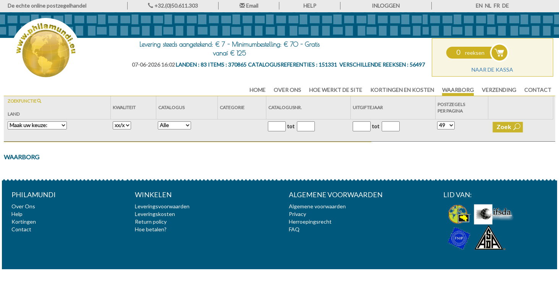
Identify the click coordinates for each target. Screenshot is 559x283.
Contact (537, 90)
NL (488, 5)
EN (479, 5)
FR (497, 5)
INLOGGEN (386, 5)
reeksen (470, 52)
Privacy (297, 214)
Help (17, 214)
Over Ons (287, 90)
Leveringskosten (155, 214)
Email (249, 5)
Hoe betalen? (151, 229)
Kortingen (23, 221)
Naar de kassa (492, 69)
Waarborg (458, 90)
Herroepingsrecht (310, 221)
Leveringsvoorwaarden (162, 206)
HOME (258, 90)
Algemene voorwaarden (317, 206)
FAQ (294, 229)
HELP (309, 5)
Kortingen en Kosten (402, 90)
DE (505, 5)
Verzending (499, 90)
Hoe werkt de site (335, 90)
